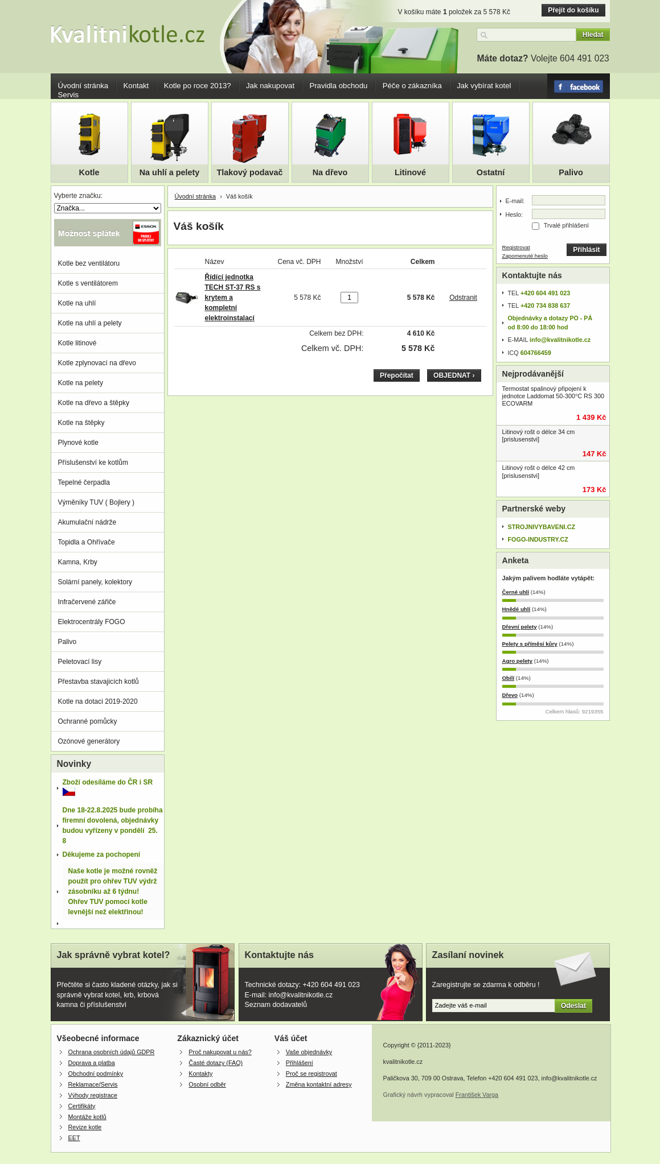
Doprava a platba (91, 1062)
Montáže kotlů (87, 1116)
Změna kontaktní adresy (319, 1084)
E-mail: (515, 200)
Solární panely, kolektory (95, 582)
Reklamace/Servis (93, 1084)
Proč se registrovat (311, 1073)
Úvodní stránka (83, 85)
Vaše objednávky (309, 1052)
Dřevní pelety (519, 627)
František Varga (477, 1094)
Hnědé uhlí (516, 609)
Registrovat (516, 247)
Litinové (410, 172)
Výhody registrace (92, 1095)
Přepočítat (396, 375)
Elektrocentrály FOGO (91, 622)
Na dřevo (330, 172)
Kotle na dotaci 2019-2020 (98, 701)
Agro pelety (517, 661)
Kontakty (200, 1073)
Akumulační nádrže (87, 522)
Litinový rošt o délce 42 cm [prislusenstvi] (538, 471)
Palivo (571, 172)
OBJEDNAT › (453, 375)
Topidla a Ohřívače (86, 542)
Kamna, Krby (77, 562)
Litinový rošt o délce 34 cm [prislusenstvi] (538, 435)
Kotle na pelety (80, 383)
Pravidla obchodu (338, 85)
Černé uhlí (516, 592)
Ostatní (491, 172)
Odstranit (463, 298)
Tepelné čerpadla (84, 482)
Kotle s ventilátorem (88, 283)
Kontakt (136, 85)
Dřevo (510, 695)
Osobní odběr (207, 1084)
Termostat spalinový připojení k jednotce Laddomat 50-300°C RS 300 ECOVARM (553, 396)
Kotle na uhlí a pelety (90, 323)
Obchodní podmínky (96, 1073)
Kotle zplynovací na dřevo (97, 363)
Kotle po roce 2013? (197, 85)
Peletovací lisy (80, 662)
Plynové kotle (78, 443)
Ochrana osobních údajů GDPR (111, 1052)
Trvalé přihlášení (566, 225)
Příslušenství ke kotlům (93, 463)
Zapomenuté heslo (525, 256)
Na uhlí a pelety (170, 172)
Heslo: (514, 214)
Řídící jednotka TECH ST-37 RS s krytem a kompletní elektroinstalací (233, 297)
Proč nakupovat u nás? (219, 1052)
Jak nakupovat (270, 85)
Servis (68, 94)
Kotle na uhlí (77, 303)
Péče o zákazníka (412, 85)
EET (74, 1137)
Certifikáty (82, 1106)
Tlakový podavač (250, 172)
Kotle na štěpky (81, 423)
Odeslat (573, 1006)
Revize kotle (85, 1127)
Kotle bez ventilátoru (89, 263)
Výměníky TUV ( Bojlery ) (96, 502)
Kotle (89, 172)
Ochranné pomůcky (87, 721)
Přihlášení (299, 1062)
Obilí (508, 678)
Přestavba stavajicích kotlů (98, 682)
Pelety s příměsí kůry (529, 644)
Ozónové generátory (89, 741)
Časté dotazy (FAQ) (215, 1062)
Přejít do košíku (573, 10)
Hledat (593, 35)
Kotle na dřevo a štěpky (93, 403)
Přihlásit (586, 250)
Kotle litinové (77, 343)
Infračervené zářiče (87, 602)
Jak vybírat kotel (484, 85)
